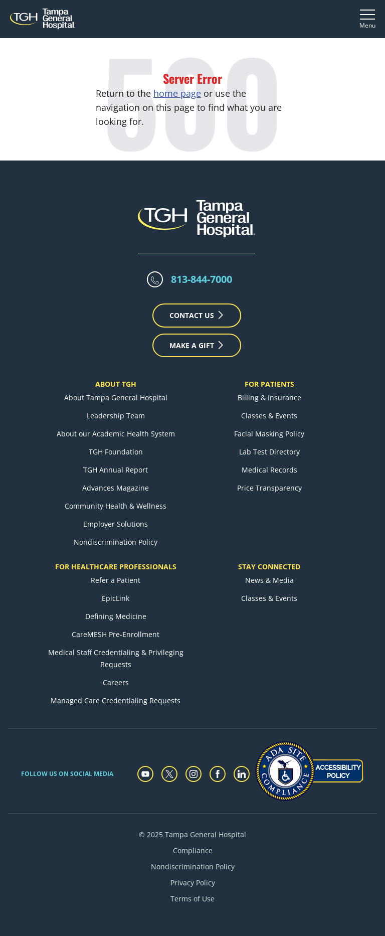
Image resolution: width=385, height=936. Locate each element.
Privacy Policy (192, 882)
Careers (116, 682)
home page (177, 93)
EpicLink (115, 598)
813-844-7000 (201, 279)
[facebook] (218, 774)
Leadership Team (116, 415)
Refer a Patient (115, 580)
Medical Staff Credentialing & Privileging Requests (115, 658)
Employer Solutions (115, 524)
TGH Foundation (116, 451)
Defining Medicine (115, 616)
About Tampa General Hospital (115, 397)
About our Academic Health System (116, 433)
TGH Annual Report (115, 470)
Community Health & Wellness (115, 506)
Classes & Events (269, 415)
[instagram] (193, 774)
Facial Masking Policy (269, 433)
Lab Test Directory (269, 451)
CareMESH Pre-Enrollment (115, 634)
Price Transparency (269, 488)
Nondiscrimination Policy (115, 542)
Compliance (193, 850)
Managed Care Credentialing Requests (115, 700)
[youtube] (145, 774)
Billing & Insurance (269, 397)
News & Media (269, 580)
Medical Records (269, 470)
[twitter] (169, 774)
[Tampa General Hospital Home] (42, 19)
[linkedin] (242, 774)
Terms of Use (192, 898)
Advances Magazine (115, 488)
